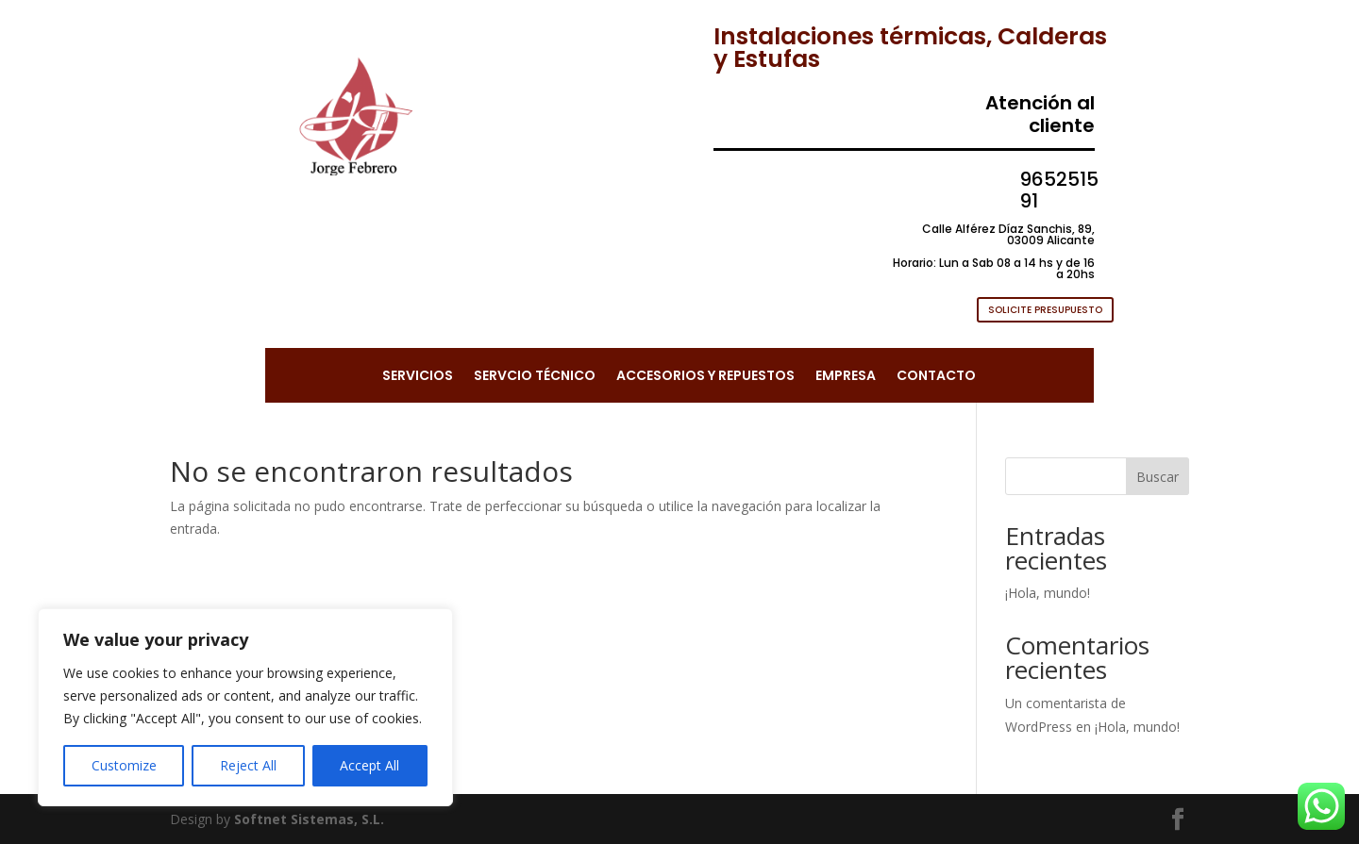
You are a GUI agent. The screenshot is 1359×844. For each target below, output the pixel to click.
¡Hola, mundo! (1047, 593)
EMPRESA (845, 377)
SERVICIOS (417, 377)
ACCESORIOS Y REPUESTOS (705, 377)
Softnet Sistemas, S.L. (309, 819)
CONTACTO (936, 377)
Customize (124, 765)
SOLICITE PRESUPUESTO (1045, 310)
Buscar (1157, 477)
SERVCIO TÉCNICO (535, 377)
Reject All (248, 765)
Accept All (369, 765)
